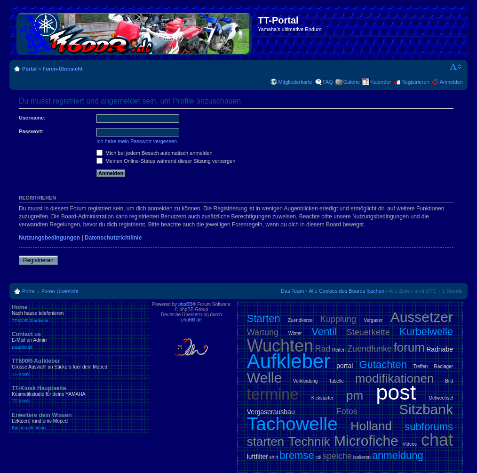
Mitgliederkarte (295, 82)
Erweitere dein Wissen (80, 421)
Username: (32, 117)
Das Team (292, 291)
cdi (318, 457)
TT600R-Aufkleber (80, 367)
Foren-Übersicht (62, 69)
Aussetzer (421, 317)
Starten (263, 318)
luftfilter (257, 456)
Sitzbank (426, 409)
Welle (264, 377)
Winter (295, 333)
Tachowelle (292, 424)
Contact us (80, 340)
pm (354, 395)
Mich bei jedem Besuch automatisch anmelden (154, 153)
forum (408, 347)
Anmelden (451, 82)
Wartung (262, 332)
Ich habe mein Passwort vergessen (136, 141)
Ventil (324, 331)
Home (80, 313)
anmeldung (397, 455)
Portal (29, 69)
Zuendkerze (300, 320)
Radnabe (439, 349)
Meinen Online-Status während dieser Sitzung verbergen (165, 161)
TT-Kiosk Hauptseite (80, 394)
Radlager (443, 366)
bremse (296, 455)
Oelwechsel (441, 398)
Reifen (339, 350)
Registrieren (415, 82)
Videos (410, 444)
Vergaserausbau (271, 412)
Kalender (380, 82)
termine (273, 394)
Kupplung (338, 319)
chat (437, 439)
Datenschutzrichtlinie (113, 237)
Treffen (420, 366)
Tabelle (336, 381)
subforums (429, 427)
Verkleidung (305, 381)
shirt (274, 457)
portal (344, 365)
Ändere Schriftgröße (456, 67)
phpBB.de (191, 319)
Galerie (351, 82)
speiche (337, 456)
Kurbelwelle (426, 331)
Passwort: (31, 131)
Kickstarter (322, 398)
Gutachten (383, 364)
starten (266, 441)
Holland (371, 426)
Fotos (347, 411)
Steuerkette (368, 332)
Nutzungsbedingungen (49, 237)
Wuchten (280, 345)
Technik (309, 441)
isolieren (362, 457)
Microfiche (366, 441)
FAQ (328, 82)
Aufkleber (288, 361)
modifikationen (394, 378)
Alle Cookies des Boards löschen (346, 291)
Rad (322, 348)
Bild (449, 381)
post (396, 392)
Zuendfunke (369, 348)
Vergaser (373, 320)
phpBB (185, 304)
